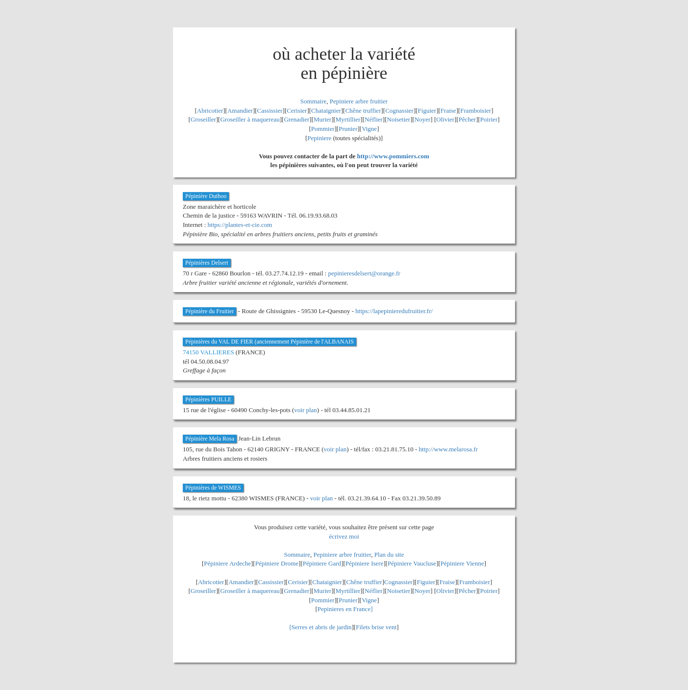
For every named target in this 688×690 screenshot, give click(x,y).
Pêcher (467, 119)
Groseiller (203, 119)
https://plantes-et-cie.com (240, 224)
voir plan (305, 410)
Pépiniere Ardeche (227, 563)
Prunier (348, 128)
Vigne (369, 128)
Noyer (423, 119)
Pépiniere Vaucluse (412, 563)
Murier (322, 119)
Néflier (374, 119)
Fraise (448, 110)
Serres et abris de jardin (322, 627)
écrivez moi (344, 536)
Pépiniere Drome (276, 563)
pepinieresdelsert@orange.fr (364, 273)
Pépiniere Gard (322, 563)
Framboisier (475, 110)
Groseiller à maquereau (249, 119)
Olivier (445, 119)
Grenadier (296, 119)
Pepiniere (319, 138)
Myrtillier (348, 119)
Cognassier (399, 110)
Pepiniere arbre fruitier (359, 101)
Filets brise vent (376, 627)
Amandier (240, 110)
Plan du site (389, 554)
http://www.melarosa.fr (448, 449)
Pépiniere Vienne (462, 563)
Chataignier (326, 110)
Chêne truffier (363, 110)
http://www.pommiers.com (393, 156)
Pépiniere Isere (364, 563)
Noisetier (399, 119)
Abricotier (210, 110)
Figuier (427, 110)
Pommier (323, 128)
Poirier (488, 119)
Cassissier (270, 110)
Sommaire (313, 101)
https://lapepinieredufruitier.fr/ (394, 311)
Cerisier (297, 110)
